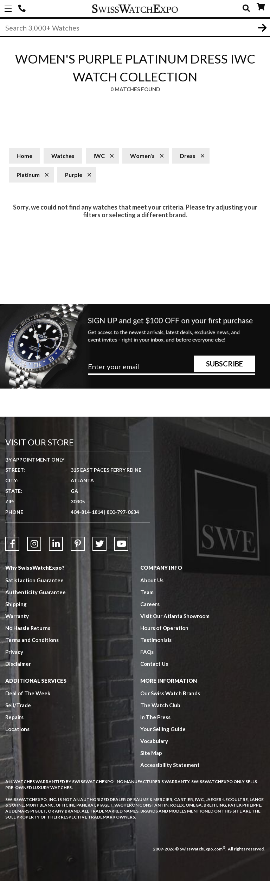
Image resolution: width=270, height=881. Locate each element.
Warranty (17, 616)
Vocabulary (154, 741)
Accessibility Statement (170, 765)
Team (147, 592)
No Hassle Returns (27, 628)
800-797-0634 (123, 512)
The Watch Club (160, 705)
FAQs (147, 652)
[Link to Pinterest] (78, 544)
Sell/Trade (18, 705)
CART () (261, 7)
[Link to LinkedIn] (56, 544)
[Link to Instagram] (34, 544)
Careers (150, 604)
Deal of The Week (27, 693)
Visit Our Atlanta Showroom (175, 616)
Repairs (14, 717)
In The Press (155, 717)
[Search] (135, 27)
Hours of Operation (164, 628)
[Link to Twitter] (99, 544)
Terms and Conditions (32, 640)
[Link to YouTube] (121, 544)
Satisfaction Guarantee (34, 580)
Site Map (151, 753)
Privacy (14, 652)
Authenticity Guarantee (35, 592)
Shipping (16, 604)
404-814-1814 (23, 9)
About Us (151, 580)
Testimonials (156, 640)
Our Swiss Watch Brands (170, 693)
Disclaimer (18, 664)
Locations (17, 729)
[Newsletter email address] (171, 369)
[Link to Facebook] (12, 544)
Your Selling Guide (163, 729)
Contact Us (154, 664)
